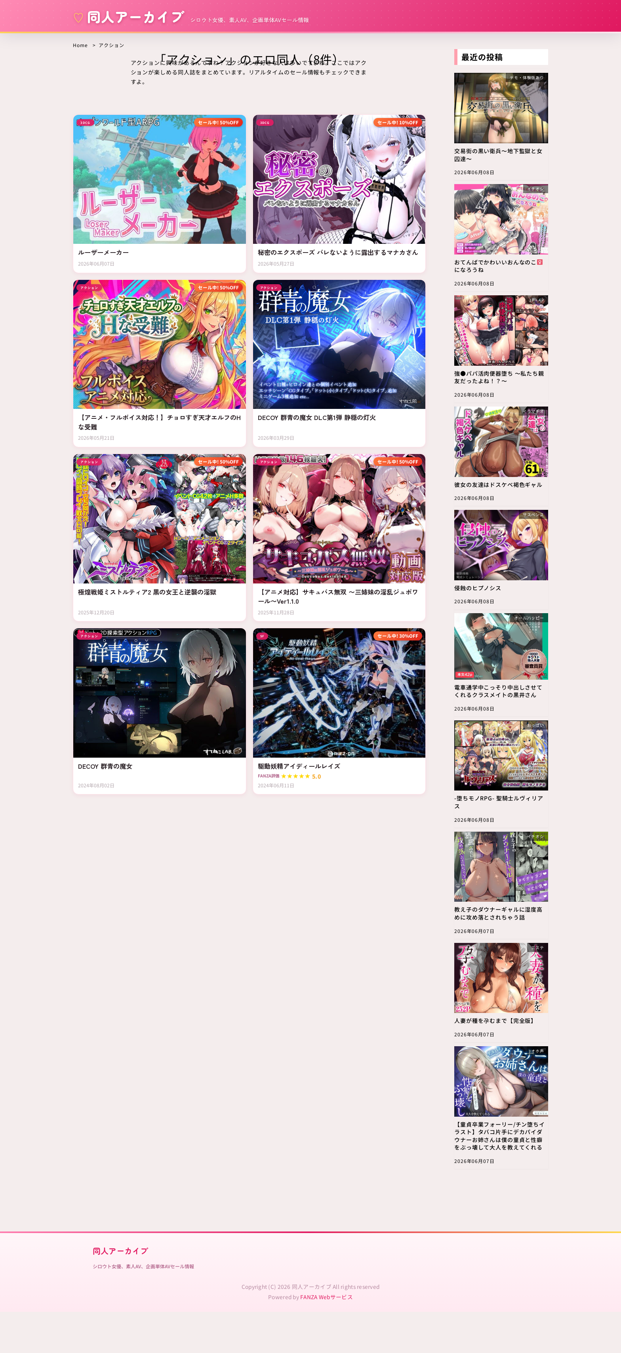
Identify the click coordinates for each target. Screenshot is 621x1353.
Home (80, 45)
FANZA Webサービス (326, 1338)
